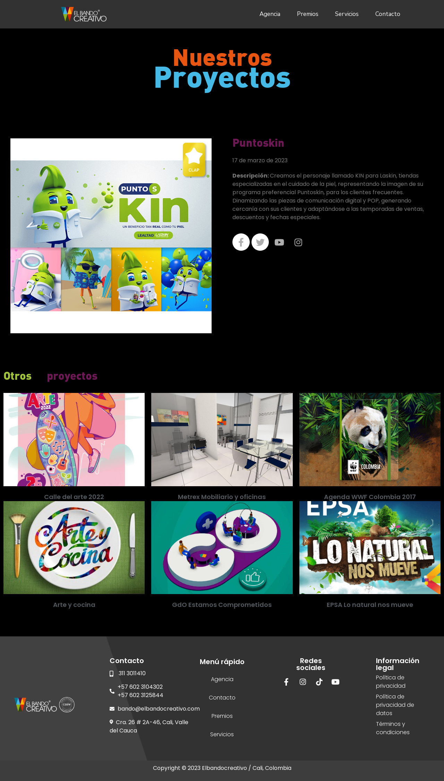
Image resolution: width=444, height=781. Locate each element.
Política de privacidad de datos (395, 705)
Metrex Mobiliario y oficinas (222, 496)
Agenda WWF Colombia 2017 (370, 496)
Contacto (387, 14)
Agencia (269, 14)
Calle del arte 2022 (74, 496)
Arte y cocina (74, 604)
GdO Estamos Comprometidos (222, 604)
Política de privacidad (390, 681)
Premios (307, 14)
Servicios (347, 14)
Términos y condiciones (393, 728)
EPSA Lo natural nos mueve (370, 604)
